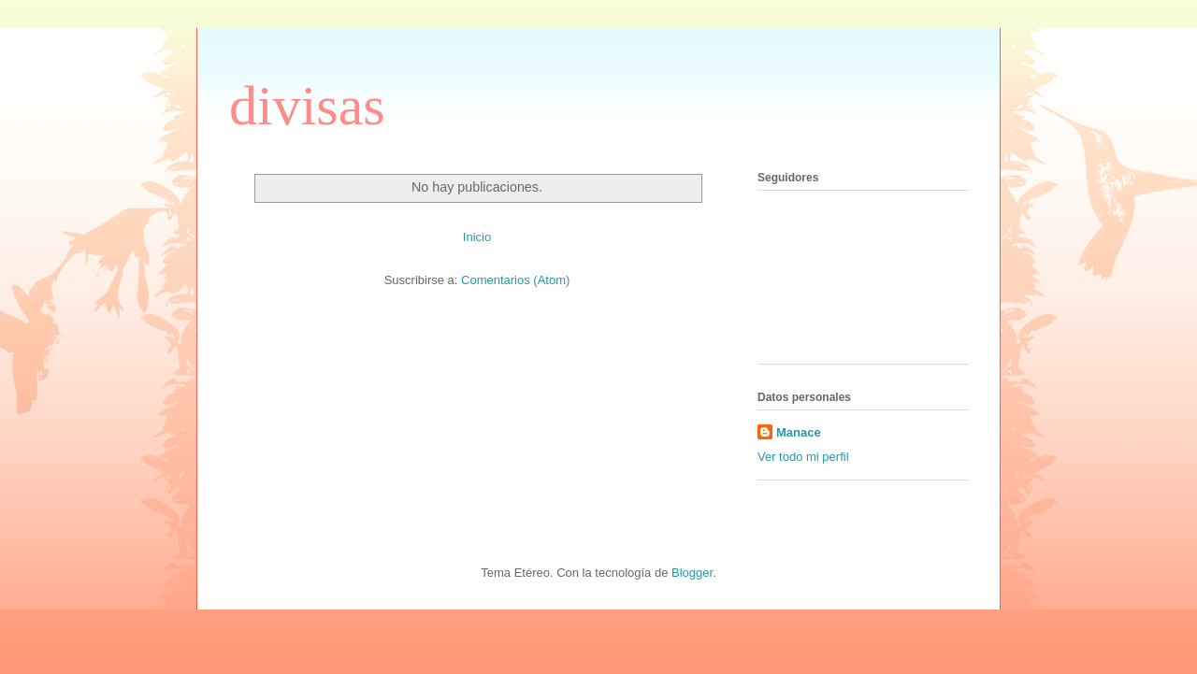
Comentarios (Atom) (515, 280)
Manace (798, 432)
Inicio (477, 237)
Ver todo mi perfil (803, 457)
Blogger (692, 573)
